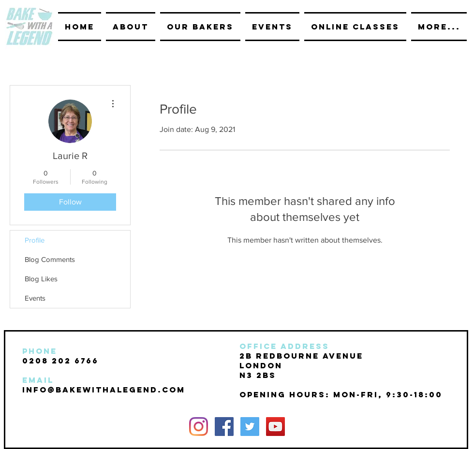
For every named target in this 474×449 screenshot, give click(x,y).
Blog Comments (50, 259)
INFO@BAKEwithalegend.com (103, 389)
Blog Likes (41, 279)
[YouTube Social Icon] (275, 426)
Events (35, 298)
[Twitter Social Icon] (249, 426)
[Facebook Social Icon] (224, 426)
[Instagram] (198, 426)
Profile (34, 240)
